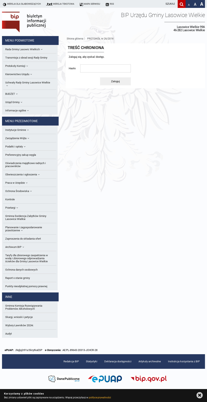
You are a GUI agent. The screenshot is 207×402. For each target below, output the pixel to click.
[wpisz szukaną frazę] (160, 4)
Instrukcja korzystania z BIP (184, 361)
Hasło (72, 68)
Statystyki (91, 361)
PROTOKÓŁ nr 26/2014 (100, 38)
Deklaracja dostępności (117, 361)
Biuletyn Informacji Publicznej (35, 22)
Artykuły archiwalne (149, 361)
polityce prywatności (100, 397)
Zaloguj (115, 81)
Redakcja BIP (71, 361)
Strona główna (75, 38)
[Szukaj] (182, 4)
